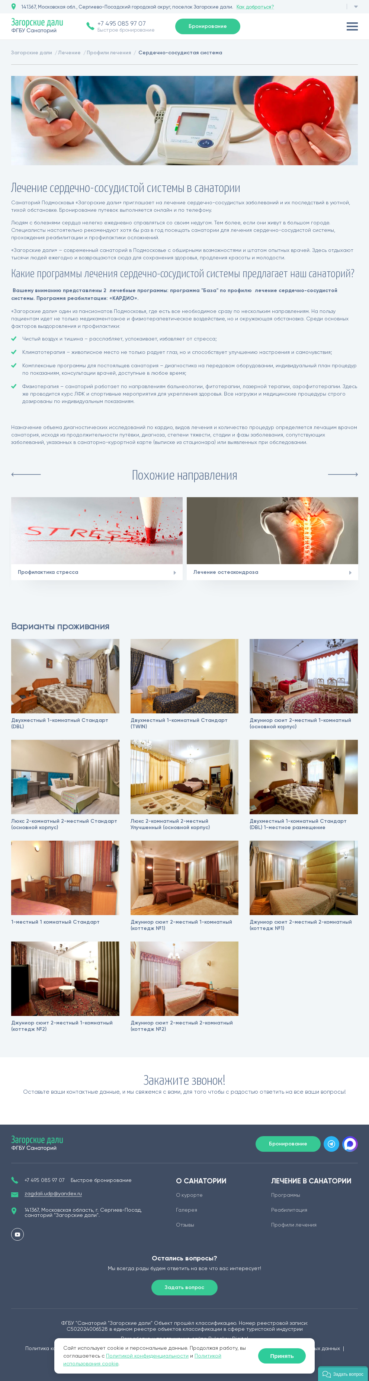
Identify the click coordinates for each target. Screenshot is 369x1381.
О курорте (189, 1195)
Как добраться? (255, 6)
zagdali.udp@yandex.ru (53, 1193)
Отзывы (185, 1225)
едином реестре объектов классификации (167, 1329)
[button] (343, 1373)
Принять (282, 1356)
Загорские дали (31, 52)
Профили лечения (109, 52)
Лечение (69, 52)
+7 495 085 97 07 (121, 23)
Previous (26, 474)
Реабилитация (289, 1210)
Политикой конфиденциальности (147, 1356)
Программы (285, 1195)
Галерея (186, 1210)
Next (343, 474)
